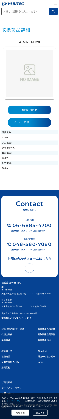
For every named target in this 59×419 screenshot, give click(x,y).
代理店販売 (6, 334)
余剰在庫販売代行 (10, 361)
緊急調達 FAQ (44, 339)
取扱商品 (5, 356)
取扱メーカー (8, 350)
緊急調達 (5, 339)
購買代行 (5, 367)
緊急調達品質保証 (46, 334)
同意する (20, 412)
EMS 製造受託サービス (12, 328)
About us (42, 350)
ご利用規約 (6, 382)
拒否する (40, 412)
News (40, 361)
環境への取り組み (46, 356)
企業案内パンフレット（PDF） (16, 317)
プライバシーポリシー (15, 400)
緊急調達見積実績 (46, 328)
